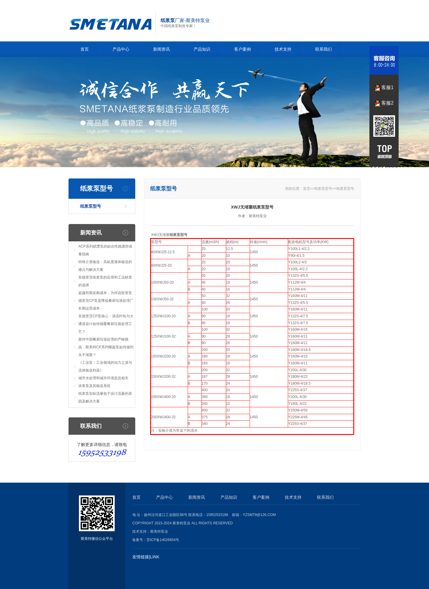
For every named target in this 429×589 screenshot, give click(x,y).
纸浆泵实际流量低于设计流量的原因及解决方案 (105, 397)
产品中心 (121, 49)
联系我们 (323, 49)
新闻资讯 (161, 49)
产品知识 (202, 49)
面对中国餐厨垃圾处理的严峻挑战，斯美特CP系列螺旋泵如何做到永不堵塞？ (105, 347)
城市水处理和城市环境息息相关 (103, 378)
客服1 (387, 87)
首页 (84, 49)
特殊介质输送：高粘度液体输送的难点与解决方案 (105, 266)
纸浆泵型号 (90, 206)
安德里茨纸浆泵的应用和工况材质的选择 (105, 281)
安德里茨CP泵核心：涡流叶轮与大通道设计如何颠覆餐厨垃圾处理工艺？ (105, 324)
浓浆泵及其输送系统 (94, 386)
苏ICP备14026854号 (163, 540)
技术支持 (283, 49)
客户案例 (242, 49)
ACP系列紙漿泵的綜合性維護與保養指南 (105, 250)
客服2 (387, 102)
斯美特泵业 (159, 531)
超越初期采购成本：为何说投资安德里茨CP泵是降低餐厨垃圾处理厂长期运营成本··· (105, 300)
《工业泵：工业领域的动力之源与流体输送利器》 (105, 366)
